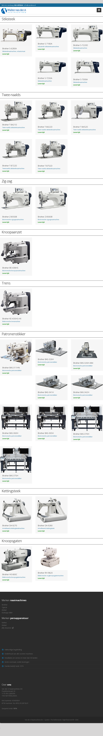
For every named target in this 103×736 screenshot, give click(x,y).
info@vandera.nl (30, 5)
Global (4, 610)
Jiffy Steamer (6, 628)
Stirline (4, 623)
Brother (4, 605)
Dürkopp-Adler (7, 613)
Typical (4, 607)
